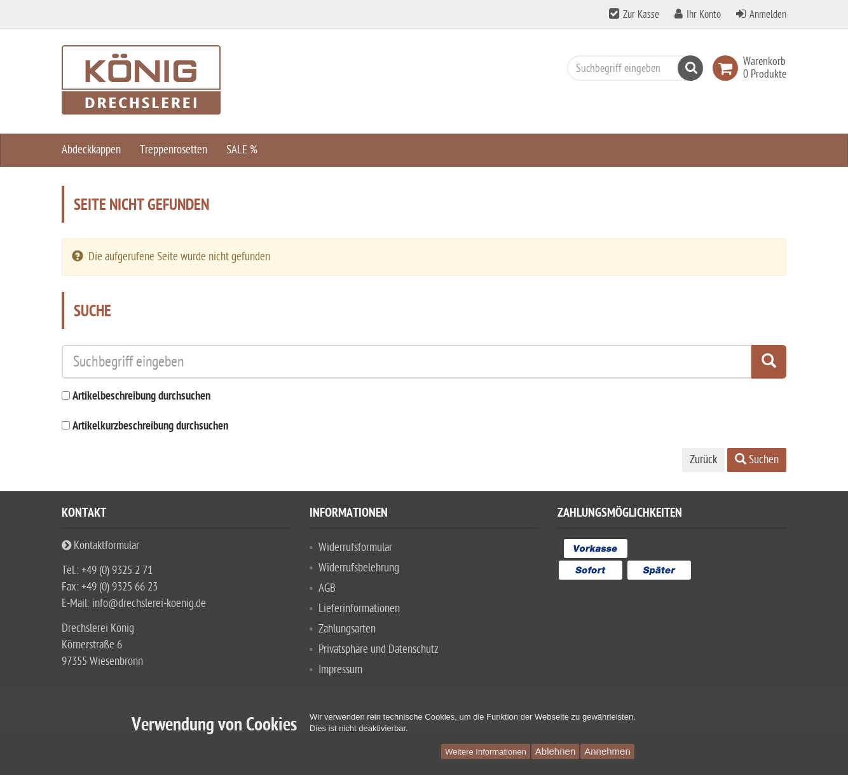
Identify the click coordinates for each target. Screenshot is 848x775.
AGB (327, 588)
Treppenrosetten (173, 150)
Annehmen (607, 751)
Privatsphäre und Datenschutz (378, 649)
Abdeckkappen (91, 150)
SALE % (241, 150)
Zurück (703, 459)
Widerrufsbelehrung (358, 568)
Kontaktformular (100, 545)
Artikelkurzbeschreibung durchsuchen (150, 426)
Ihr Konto (704, 14)
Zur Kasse (641, 14)
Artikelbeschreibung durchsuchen (141, 396)
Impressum (340, 669)
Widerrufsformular (355, 547)
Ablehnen (555, 751)
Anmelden (767, 14)
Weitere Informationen (485, 752)
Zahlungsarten (347, 629)
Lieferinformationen (359, 608)
